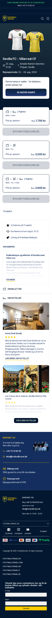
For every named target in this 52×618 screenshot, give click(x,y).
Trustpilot (7, 211)
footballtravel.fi (11, 570)
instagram (18, 531)
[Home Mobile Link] (9, 18)
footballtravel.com (13, 562)
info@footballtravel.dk (15, 456)
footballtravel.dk (12, 559)
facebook (8, 531)
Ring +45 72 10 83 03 (26, 5)
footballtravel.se (12, 574)
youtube (28, 531)
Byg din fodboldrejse (26, 131)
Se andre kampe (26, 92)
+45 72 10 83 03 (12, 451)
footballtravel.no (12, 566)
